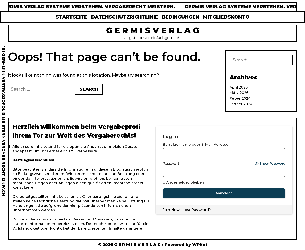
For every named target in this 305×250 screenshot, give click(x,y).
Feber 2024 (240, 98)
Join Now (171, 210)
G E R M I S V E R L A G (152, 30)
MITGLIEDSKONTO (226, 17)
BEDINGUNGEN (180, 17)
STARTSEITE (71, 17)
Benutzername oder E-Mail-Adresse (195, 144)
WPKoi (199, 244)
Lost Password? (197, 210)
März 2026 (239, 93)
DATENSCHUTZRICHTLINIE (124, 17)
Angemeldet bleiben (183, 182)
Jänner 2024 (241, 104)
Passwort (171, 163)
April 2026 (239, 87)
